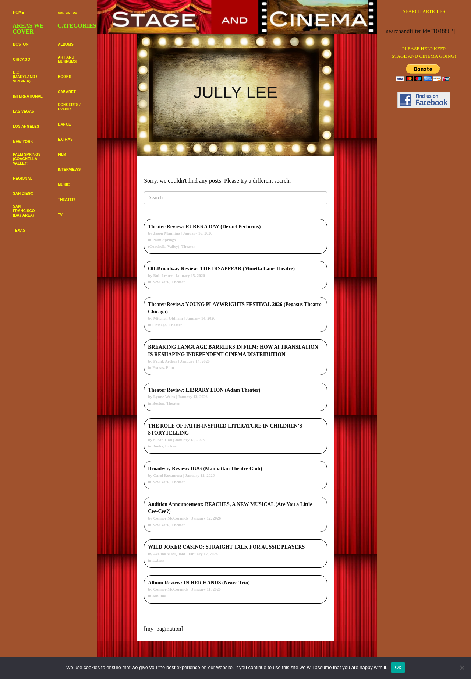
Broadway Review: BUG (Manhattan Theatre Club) (205, 468)
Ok (398, 667)
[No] (461, 667)
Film (170, 367)
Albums (159, 596)
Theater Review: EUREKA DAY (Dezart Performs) (204, 226)
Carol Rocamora (167, 475)
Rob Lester (163, 275)
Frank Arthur (165, 361)
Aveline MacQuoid (169, 554)
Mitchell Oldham (168, 318)
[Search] (235, 197)
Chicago (159, 325)
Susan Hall (162, 439)
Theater (188, 246)
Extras (158, 367)
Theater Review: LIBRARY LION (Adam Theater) (204, 390)
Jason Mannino (166, 233)
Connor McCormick (170, 518)
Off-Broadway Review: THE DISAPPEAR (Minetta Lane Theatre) (221, 268)
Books (157, 446)
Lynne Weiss (164, 396)
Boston (158, 403)
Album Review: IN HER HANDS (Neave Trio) (198, 582)
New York (160, 281)
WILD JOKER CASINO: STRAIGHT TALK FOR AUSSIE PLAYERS (226, 547)
